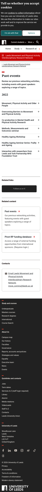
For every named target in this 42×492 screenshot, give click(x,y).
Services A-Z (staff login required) (15, 391)
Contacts (5, 412)
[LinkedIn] (9, 451)
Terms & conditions (9, 473)
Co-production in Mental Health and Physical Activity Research (18, 121)
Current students (19, 42)
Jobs (4, 384)
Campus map (7, 337)
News (4, 366)
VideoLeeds (6, 405)
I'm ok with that (11, 33)
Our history (6, 341)
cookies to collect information (21, 13)
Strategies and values (10, 355)
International (7, 319)
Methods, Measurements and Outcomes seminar (15, 129)
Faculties (5, 344)
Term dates (6, 387)
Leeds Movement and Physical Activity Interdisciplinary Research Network (21, 56)
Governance (6, 348)
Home (8, 48)
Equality (5, 359)
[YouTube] (15, 451)
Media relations (8, 402)
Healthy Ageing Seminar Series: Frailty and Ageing (19, 144)
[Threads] (3, 456)
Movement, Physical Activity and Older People (19, 104)
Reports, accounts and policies (14, 352)
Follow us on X (19, 188)
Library (4, 394)
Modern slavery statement (12, 480)
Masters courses (8, 312)
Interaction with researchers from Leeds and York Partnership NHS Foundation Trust (17, 153)
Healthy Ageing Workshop (13, 137)
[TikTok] (34, 451)
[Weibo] (28, 451)
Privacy (5, 466)
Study (18, 48)
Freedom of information (11, 477)
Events (4, 369)
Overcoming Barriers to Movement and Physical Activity (17, 112)
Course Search (7, 323)
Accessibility (7, 470)
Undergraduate (8, 309)
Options (31, 33)
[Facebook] (3, 451)
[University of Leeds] (15, 488)
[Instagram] (22, 451)
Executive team (8, 362)
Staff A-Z (5, 409)
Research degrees (9, 316)
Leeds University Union (11, 416)
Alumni (4, 398)
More (31, 42)
